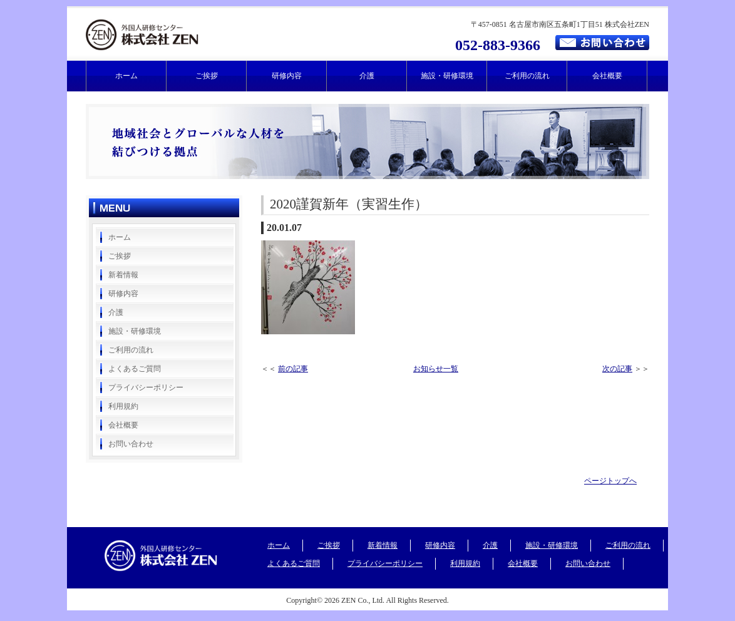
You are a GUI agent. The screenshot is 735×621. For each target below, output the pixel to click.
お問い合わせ (130, 443)
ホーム (126, 75)
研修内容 (287, 75)
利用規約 (123, 406)
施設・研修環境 (447, 75)
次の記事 (617, 368)
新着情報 (123, 274)
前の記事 (293, 368)
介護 (366, 75)
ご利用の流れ (527, 75)
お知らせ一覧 (435, 368)
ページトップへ (610, 480)
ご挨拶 (206, 75)
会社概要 (607, 75)
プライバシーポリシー (145, 387)
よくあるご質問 (134, 368)
